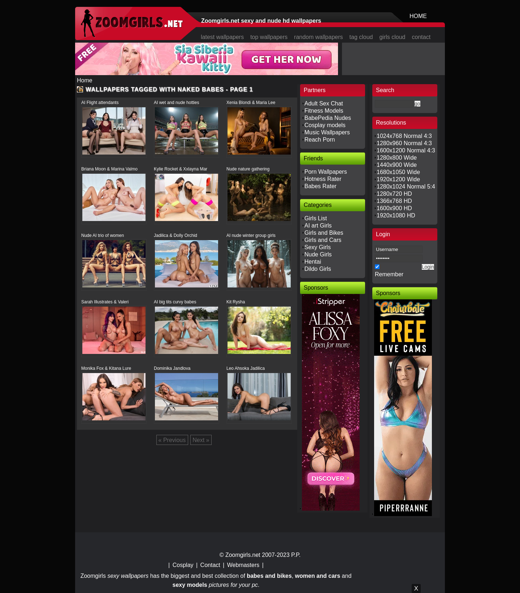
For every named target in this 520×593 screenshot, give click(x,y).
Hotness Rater (322, 179)
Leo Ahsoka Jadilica (245, 368)
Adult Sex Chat (323, 103)
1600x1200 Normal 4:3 (406, 150)
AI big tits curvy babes (175, 301)
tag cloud (361, 37)
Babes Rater (320, 186)
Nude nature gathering (247, 169)
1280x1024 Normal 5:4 (406, 186)
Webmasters (243, 565)
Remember (389, 274)
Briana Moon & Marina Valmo (109, 169)
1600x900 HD (394, 208)
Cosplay (183, 565)
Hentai (312, 262)
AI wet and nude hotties (176, 102)
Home (84, 80)
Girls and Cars (322, 240)
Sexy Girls (317, 247)
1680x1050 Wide (398, 172)
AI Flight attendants (99, 102)
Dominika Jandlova (172, 368)
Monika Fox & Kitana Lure (106, 368)
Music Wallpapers (327, 132)
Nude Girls (318, 254)
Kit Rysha (235, 301)
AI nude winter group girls (251, 235)
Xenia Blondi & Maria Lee (250, 102)
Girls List (315, 218)
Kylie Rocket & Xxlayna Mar (180, 169)
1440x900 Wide (397, 165)
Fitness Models (323, 111)
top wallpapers (268, 37)
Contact (210, 565)
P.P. (295, 555)
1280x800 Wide (397, 158)
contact (421, 37)
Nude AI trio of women (102, 235)
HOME (418, 16)
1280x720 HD (394, 194)
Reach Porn (319, 140)
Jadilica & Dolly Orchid (175, 235)
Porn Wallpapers (325, 172)
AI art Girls (318, 225)
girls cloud (392, 37)
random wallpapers (318, 37)
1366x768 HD (394, 201)
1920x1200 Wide (398, 179)
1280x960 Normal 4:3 (404, 143)
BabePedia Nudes (327, 118)
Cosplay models (325, 125)
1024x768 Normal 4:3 (404, 136)
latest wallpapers (222, 37)
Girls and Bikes (323, 233)
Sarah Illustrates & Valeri (105, 301)
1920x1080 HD (396, 215)
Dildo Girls (317, 269)
